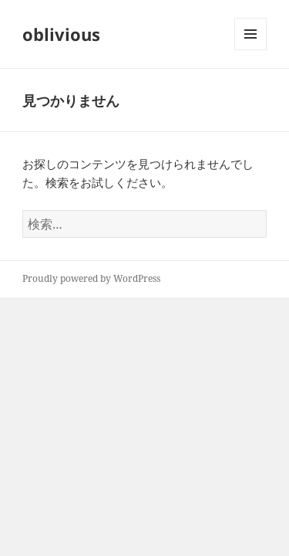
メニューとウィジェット (250, 49)
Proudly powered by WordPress (91, 278)
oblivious (61, 34)
